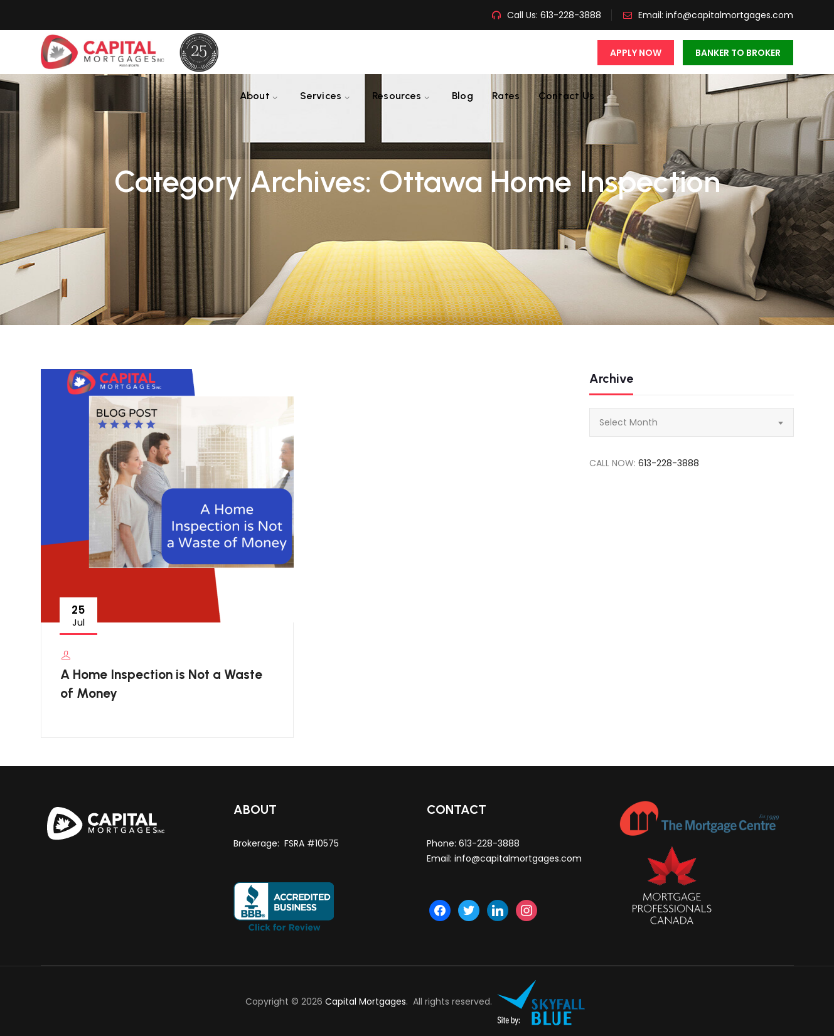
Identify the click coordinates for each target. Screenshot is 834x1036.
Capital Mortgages (365, 1001)
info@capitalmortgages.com (729, 15)
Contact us (566, 96)
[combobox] (691, 422)
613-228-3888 (569, 15)
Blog (462, 96)
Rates (506, 96)
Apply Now (635, 52)
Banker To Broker (738, 52)
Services (320, 96)
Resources (397, 96)
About (255, 96)
